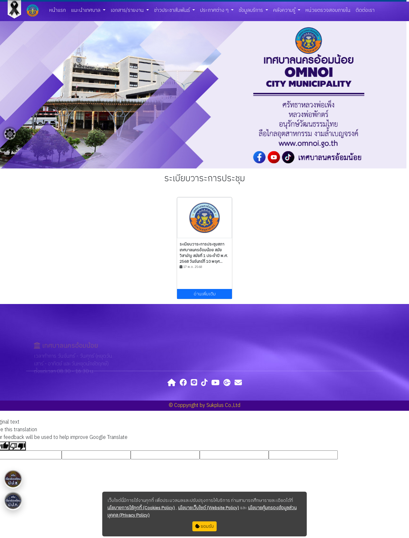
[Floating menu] (10, 134)
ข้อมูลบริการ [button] (251, 10)
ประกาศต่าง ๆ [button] (215, 10)
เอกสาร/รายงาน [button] (128, 10)
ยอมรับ (204, 526)
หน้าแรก (57, 10)
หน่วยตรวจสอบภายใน (328, 10)
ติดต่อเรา (365, 10)
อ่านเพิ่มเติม (205, 294)
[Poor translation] (17, 445)
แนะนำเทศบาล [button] (86, 10)
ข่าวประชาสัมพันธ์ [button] (172, 10)
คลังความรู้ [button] (285, 10)
